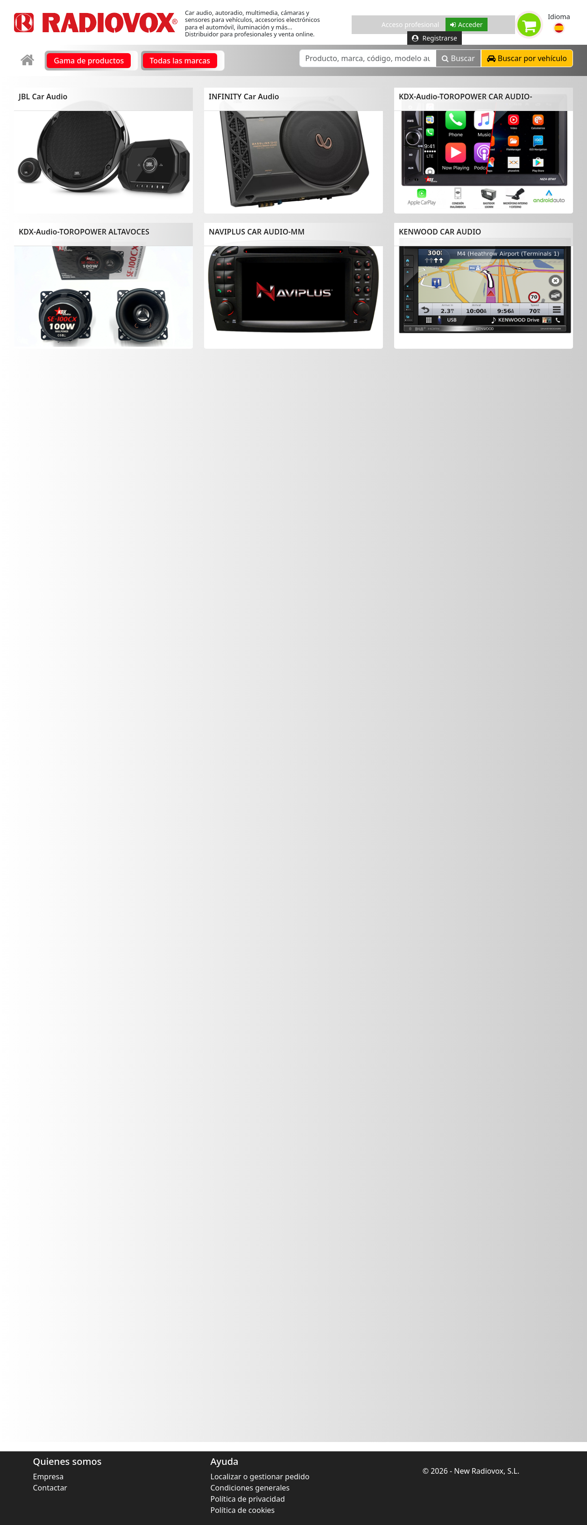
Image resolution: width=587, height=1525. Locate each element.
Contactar (50, 1488)
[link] (28, 60)
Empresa (48, 1476)
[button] (559, 28)
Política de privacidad (248, 1499)
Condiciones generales (250, 1488)
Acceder (466, 24)
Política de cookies (243, 1510)
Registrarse (434, 38)
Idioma (559, 16)
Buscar (458, 58)
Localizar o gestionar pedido (260, 1476)
